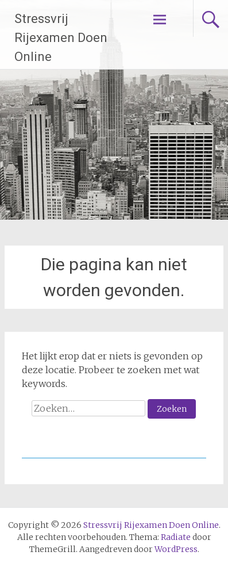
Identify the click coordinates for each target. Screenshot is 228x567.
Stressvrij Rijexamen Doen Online (60, 38)
